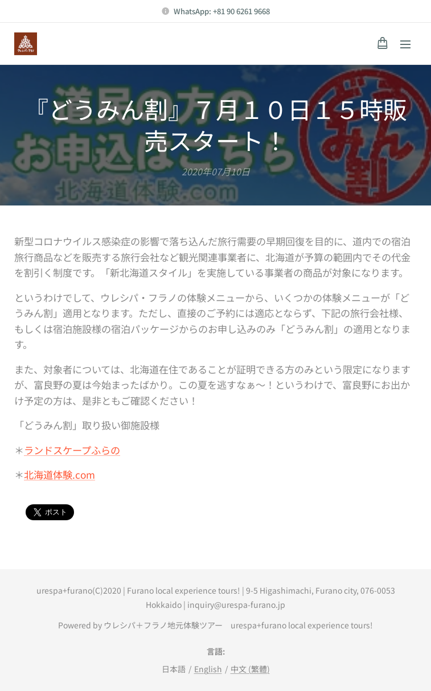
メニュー (405, 44)
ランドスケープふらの (72, 449)
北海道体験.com (59, 474)
